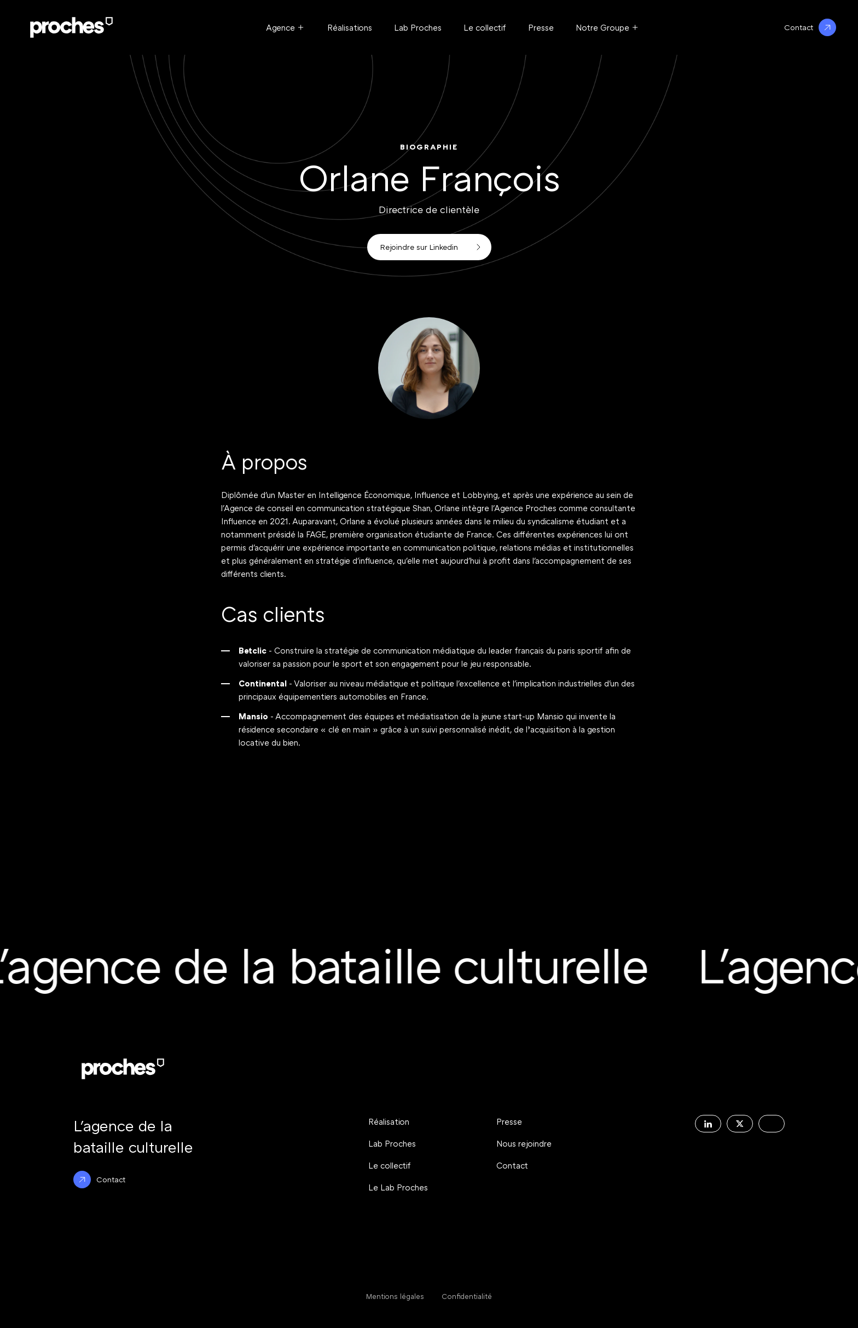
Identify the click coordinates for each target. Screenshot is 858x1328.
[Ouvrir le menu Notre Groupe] (608, 27)
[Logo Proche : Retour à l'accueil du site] (71, 27)
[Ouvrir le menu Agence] (285, 27)
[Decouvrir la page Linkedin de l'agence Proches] (708, 1123)
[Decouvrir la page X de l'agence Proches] (740, 1123)
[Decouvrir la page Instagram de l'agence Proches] (771, 1123)
